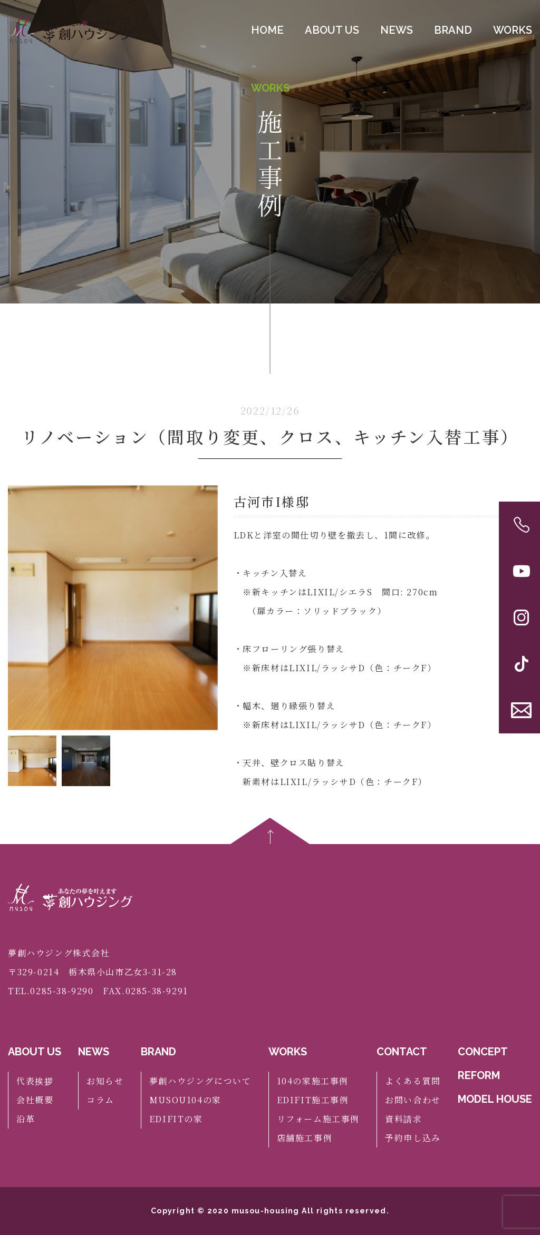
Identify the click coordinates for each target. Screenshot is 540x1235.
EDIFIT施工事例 (313, 1100)
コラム (100, 1100)
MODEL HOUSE (495, 1099)
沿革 (25, 1119)
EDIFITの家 (176, 1119)
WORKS (512, 30)
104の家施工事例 (313, 1081)
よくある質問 (413, 1081)
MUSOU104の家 (185, 1100)
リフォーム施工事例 (318, 1119)
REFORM (479, 1075)
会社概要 (34, 1100)
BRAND (453, 30)
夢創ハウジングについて (200, 1081)
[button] (205, 607)
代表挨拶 (34, 1081)
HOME (267, 30)
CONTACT (402, 1051)
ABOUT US (332, 30)
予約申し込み (413, 1138)
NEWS (396, 30)
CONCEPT (483, 1051)
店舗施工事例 (305, 1138)
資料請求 (403, 1119)
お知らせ (104, 1081)
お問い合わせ (413, 1100)
